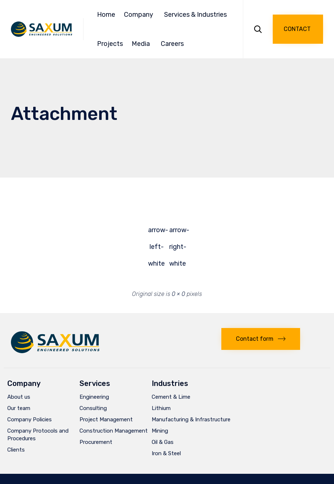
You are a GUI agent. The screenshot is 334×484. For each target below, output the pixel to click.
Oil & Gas (163, 442)
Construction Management (113, 431)
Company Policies (29, 419)
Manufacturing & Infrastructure (191, 419)
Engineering (94, 397)
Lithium (161, 408)
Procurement (95, 442)
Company (139, 15)
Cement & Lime (171, 397)
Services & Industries (196, 15)
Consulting (93, 408)
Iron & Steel (166, 453)
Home (106, 15)
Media (142, 44)
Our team (18, 408)
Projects (110, 44)
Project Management (106, 419)
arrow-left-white (156, 232)
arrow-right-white (177, 232)
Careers (172, 44)
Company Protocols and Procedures (38, 435)
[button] (298, 29)
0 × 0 (178, 293)
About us (18, 397)
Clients (16, 449)
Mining (160, 431)
